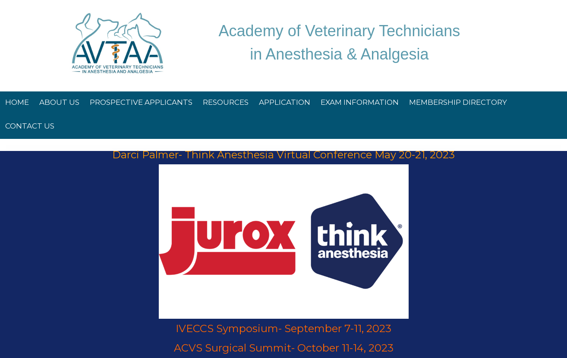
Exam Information (360, 102)
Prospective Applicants (141, 102)
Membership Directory (458, 102)
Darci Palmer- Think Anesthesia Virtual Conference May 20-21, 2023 (283, 154)
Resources (226, 102)
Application (284, 102)
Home (17, 102)
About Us (59, 102)
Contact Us (29, 126)
